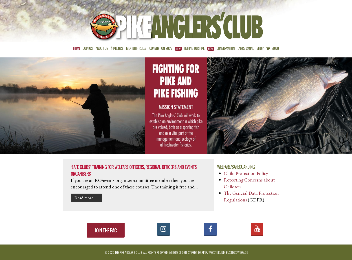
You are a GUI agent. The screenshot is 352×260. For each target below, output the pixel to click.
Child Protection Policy (246, 173)
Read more (86, 198)
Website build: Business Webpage (228, 252)
